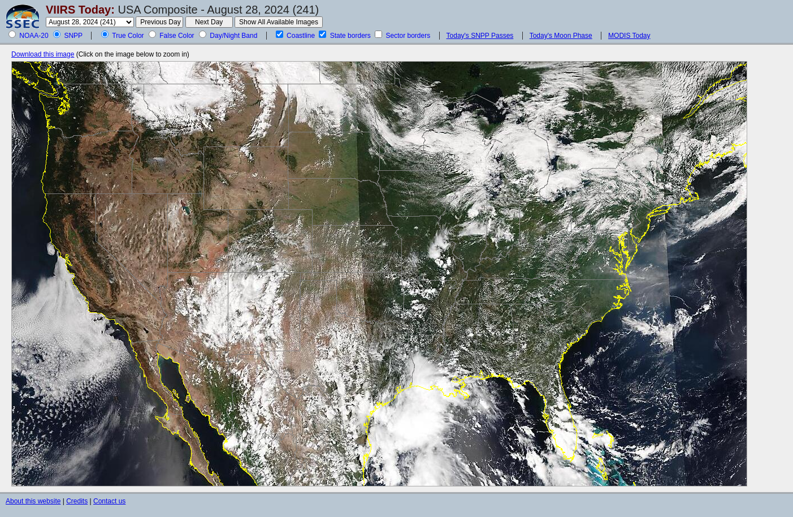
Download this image (42, 54)
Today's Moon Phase (561, 36)
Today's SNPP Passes (480, 36)
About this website (33, 501)
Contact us (109, 501)
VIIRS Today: (80, 9)
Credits (77, 501)
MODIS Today (629, 36)
